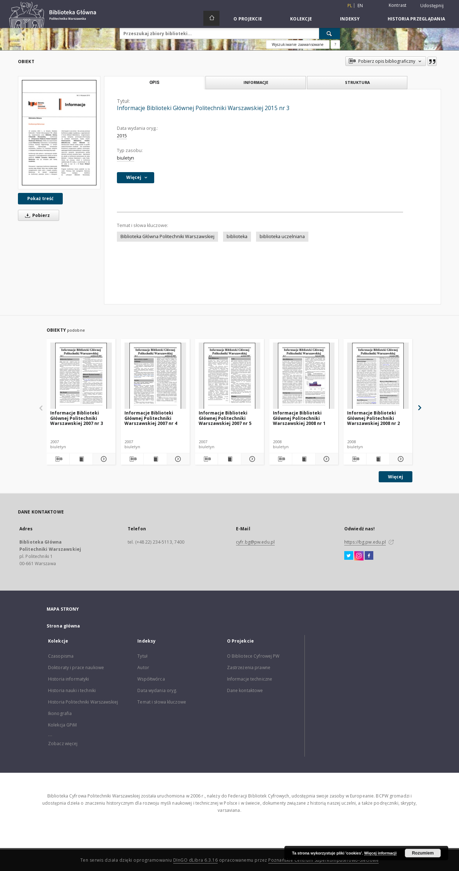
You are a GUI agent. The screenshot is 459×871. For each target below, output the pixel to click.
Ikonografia (60, 713)
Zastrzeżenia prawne (248, 667)
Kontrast (398, 5)
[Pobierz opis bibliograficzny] (58, 459)
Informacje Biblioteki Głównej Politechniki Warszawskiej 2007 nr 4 (150, 418)
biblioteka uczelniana (282, 236)
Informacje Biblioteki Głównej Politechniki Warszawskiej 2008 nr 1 (299, 418)
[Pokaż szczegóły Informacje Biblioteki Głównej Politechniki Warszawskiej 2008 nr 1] (325, 459)
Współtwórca (151, 679)
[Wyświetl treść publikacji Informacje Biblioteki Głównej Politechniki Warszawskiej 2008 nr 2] (377, 459)
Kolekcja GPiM (62, 725)
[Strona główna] (211, 18)
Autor (143, 667)
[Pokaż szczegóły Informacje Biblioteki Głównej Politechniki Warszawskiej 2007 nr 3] (103, 459)
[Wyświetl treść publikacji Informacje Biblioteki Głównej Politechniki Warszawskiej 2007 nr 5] (229, 459)
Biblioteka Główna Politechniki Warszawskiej (167, 236)
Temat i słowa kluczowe (161, 702)
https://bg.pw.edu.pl (365, 542)
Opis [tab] (154, 82)
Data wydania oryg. (157, 690)
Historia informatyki (68, 679)
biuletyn (125, 158)
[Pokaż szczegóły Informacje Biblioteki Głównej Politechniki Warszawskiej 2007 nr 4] (177, 459)
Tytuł (142, 656)
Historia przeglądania (416, 19)
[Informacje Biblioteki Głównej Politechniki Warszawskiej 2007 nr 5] (229, 376)
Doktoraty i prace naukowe (76, 667)
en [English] (360, 5)
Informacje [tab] (255, 82)
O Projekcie (247, 19)
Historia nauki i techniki (72, 690)
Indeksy (350, 19)
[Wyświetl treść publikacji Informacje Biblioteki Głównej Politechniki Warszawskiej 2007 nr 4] (155, 459)
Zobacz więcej (63, 743)
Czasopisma (61, 656)
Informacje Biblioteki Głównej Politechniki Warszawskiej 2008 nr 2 (373, 418)
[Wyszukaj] (329, 33)
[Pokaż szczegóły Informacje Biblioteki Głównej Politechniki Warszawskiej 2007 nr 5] (251, 459)
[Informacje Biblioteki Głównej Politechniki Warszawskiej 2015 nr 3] (59, 132)
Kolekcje (301, 19)
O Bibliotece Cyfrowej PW (253, 656)
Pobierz (36, 215)
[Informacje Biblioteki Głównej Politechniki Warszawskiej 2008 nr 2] (377, 376)
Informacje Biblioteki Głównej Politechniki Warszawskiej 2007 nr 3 (76, 418)
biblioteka (237, 236)
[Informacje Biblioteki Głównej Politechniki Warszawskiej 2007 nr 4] (155, 376)
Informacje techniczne (250, 679)
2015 (122, 136)
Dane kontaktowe (245, 690)
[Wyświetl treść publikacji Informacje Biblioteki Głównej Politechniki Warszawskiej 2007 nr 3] (81, 459)
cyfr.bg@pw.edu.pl (255, 542)
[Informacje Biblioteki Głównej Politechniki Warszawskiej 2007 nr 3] (81, 376)
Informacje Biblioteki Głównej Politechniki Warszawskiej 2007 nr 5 (225, 418)
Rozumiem (423, 853)
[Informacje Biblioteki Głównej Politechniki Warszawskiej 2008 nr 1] (303, 376)
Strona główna (63, 626)
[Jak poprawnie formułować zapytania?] (335, 44)
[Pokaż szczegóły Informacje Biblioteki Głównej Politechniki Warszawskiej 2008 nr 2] (400, 459)
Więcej (395, 477)
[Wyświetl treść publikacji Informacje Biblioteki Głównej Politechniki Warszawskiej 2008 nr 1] (303, 459)
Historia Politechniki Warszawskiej (83, 702)
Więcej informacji (380, 853)
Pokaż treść (40, 198)
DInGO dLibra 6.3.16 (195, 860)
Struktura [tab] (357, 82)
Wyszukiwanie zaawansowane (298, 44)
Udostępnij (432, 6)
